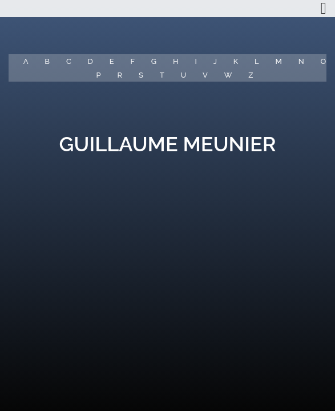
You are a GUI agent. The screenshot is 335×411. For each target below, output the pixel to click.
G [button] (153, 61)
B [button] (47, 61)
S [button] (141, 75)
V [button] (205, 75)
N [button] (301, 61)
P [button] (98, 75)
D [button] (90, 61)
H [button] (176, 61)
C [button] (68, 61)
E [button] (112, 61)
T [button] (162, 75)
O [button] (323, 61)
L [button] (257, 61)
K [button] (235, 61)
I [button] (195, 61)
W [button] (228, 75)
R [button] (120, 75)
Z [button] (250, 75)
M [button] (279, 61)
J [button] (215, 61)
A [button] (26, 61)
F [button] (132, 61)
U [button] (183, 75)
